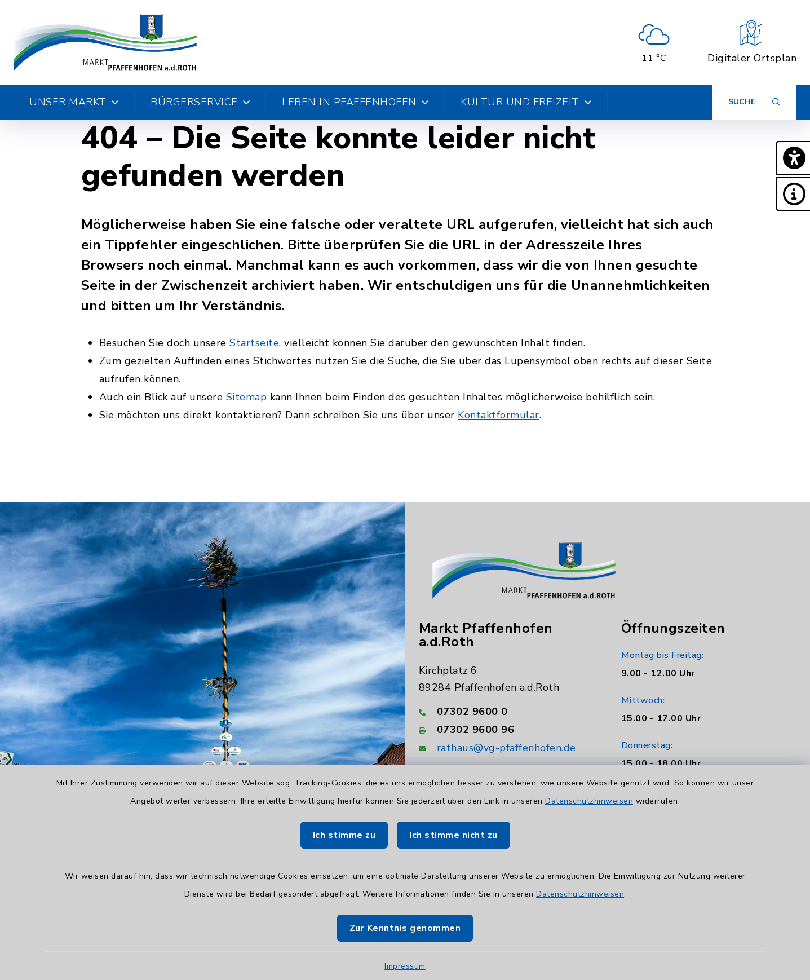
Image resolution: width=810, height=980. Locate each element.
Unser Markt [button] (74, 102)
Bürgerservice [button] (200, 102)
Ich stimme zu (344, 835)
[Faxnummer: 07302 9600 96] (506, 729)
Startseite (254, 343)
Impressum (405, 966)
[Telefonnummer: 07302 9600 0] (506, 711)
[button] (793, 158)
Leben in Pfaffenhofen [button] (355, 102)
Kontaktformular (498, 415)
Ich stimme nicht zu (453, 835)
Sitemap (246, 397)
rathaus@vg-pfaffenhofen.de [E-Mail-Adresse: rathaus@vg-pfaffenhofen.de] (506, 747)
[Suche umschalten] (754, 102)
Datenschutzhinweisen (589, 801)
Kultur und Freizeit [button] (526, 102)
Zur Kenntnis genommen (405, 928)
